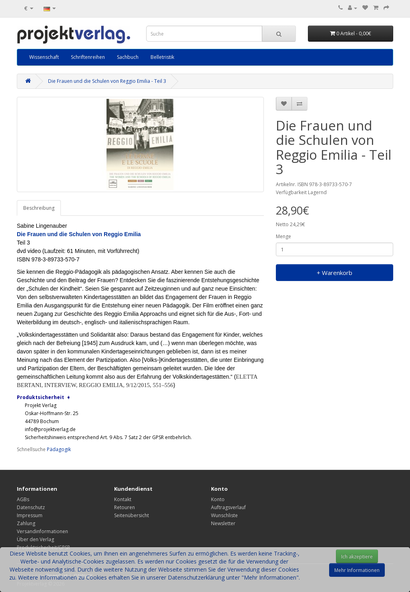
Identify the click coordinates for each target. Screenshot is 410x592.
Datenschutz (31, 507)
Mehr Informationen (357, 570)
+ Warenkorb (334, 273)
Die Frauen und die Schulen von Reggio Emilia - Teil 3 (107, 81)
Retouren (124, 507)
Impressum (29, 515)
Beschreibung (38, 208)
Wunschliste (224, 515)
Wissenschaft (44, 57)
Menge (283, 236)
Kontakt (122, 499)
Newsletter (223, 523)
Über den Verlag (35, 539)
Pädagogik (59, 449)
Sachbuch (128, 57)
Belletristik (162, 57)
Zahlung (26, 523)
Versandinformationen (42, 531)
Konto (218, 499)
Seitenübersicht (131, 515)
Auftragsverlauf (228, 507)
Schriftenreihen (88, 57)
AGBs (23, 499)
